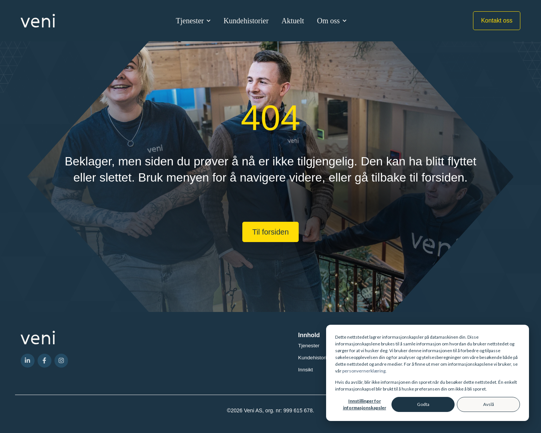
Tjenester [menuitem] (309, 345)
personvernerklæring (363, 371)
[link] (38, 20)
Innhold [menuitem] (309, 335)
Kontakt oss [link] (496, 20)
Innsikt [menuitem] (305, 369)
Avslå (488, 404)
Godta (423, 404)
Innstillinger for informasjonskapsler (364, 404)
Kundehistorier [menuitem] (314, 357)
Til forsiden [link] (270, 232)
